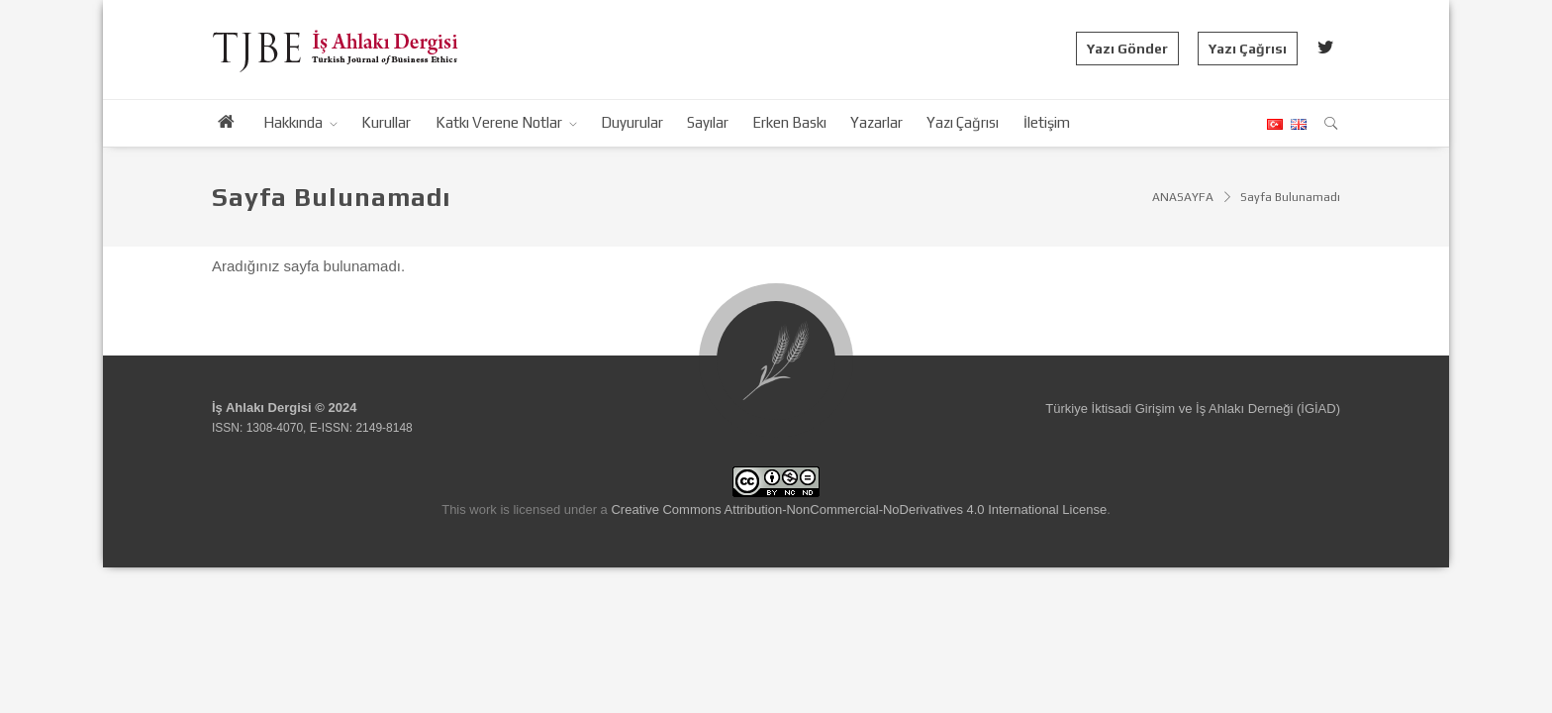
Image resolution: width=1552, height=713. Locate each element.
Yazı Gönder (1127, 48)
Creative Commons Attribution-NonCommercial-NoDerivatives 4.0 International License (859, 509)
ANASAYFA (1182, 197)
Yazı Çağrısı (1248, 48)
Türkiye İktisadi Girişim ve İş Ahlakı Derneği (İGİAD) (1192, 408)
